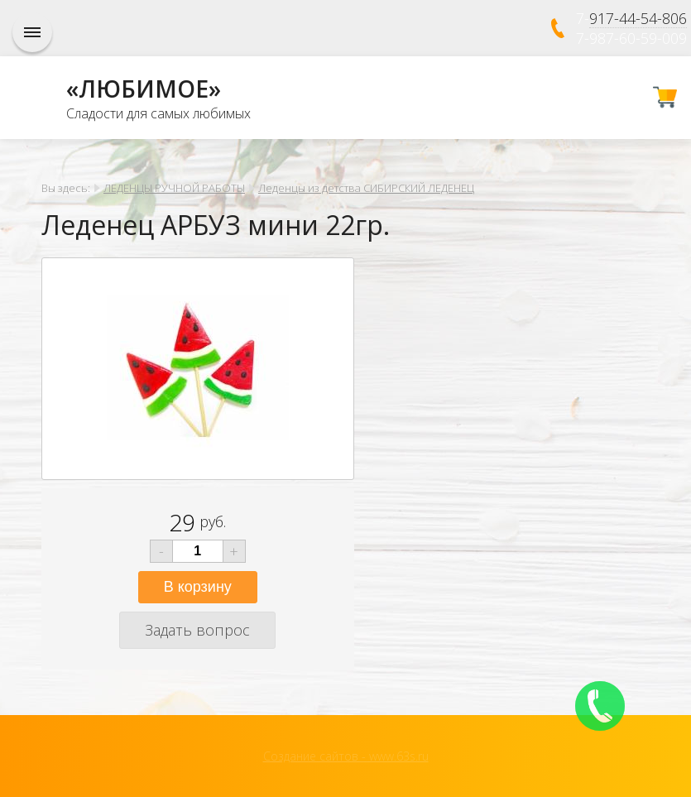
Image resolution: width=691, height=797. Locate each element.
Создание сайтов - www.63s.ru (346, 756)
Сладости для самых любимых (158, 113)
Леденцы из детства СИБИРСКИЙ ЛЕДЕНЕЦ (366, 187)
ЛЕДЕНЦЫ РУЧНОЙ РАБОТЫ (174, 187)
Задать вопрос (197, 630)
